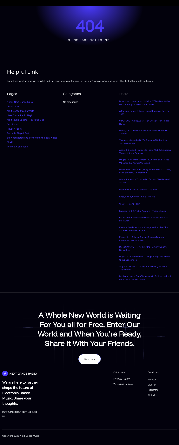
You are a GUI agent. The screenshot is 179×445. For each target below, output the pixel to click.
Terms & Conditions (17, 146)
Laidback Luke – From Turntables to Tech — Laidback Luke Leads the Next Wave (145, 295)
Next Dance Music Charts (20, 110)
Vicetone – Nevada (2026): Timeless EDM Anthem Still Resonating (143, 146)
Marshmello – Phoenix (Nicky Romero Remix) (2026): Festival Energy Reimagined (144, 178)
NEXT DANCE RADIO (25, 391)
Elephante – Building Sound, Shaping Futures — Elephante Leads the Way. (140, 252)
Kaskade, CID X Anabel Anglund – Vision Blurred (142, 220)
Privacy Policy (14, 128)
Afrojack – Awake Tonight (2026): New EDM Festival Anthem (144, 188)
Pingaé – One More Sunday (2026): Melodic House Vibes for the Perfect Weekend (144, 167)
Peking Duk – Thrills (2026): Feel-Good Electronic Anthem (141, 135)
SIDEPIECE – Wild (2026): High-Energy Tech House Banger (144, 124)
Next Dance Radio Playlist (20, 115)
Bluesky (162, 402)
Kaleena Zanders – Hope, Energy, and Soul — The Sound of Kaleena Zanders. (144, 241)
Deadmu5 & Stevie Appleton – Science (141, 197)
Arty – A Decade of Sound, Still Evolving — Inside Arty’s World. (144, 284)
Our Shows (12, 124)
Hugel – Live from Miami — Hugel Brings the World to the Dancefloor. (145, 274)
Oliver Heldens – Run (131, 211)
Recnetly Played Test (18, 133)
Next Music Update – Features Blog (25, 119)
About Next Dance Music (20, 102)
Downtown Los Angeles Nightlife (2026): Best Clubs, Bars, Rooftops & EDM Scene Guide (145, 103)
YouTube (163, 412)
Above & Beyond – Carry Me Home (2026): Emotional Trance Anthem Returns (143, 156)
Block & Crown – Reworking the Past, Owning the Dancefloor (141, 263)
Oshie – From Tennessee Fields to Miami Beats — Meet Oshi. (143, 231)
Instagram (164, 407)
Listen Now (13, 106)
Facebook (164, 397)
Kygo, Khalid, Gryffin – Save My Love (140, 204)
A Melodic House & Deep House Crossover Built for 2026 (144, 114)
